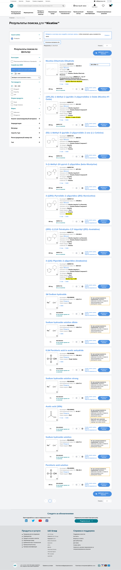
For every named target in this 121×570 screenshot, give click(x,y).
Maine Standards (52, 540)
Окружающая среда (28, 540)
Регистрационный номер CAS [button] (25, 137)
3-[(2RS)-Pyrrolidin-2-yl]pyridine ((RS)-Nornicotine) (70, 196)
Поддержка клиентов (79, 534)
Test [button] (25, 142)
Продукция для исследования (31, 534)
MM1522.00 (70, 64)
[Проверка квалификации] (22, 547)
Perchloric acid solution (57, 465)
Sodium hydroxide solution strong (62, 378)
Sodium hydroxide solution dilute (61, 322)
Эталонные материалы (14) (53, 42)
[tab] (26, 35)
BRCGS (49, 547)
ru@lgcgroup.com (100, 1)
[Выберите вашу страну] (109, 1)
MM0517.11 (70, 232)
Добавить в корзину (104, 89)
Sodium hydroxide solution (58, 437)
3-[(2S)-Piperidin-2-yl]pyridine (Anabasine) (66, 261)
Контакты (48, 1)
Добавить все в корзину (101, 53)
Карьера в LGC (52, 538)
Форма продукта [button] (25, 98)
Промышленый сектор (29, 544)
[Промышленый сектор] (22, 545)
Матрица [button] (25, 128)
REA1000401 (70, 409)
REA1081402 (70, 325)
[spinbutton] (79, 89)
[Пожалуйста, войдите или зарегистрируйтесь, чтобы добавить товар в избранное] (73, 89)
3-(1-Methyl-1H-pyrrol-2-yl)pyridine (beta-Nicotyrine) (71, 164)
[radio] (15, 39)
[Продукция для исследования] (22, 534)
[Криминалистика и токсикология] (22, 543)
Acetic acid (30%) (54, 406)
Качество (21, 1)
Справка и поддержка (38, 1)
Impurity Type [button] (25, 133)
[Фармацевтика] (22, 536)
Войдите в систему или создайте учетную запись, (62, 34)
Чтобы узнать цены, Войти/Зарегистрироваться (91, 89)
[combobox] (41, 5)
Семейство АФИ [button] (25, 65)
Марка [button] (25, 108)
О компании (13, 1)
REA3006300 (70, 297)
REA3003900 (70, 353)
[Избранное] (103, 5)
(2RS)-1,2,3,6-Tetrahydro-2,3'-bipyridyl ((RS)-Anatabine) (73, 229)
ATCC (49, 545)
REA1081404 (70, 381)
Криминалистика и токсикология (32, 542)
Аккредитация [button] (25, 123)
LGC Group (50, 534)
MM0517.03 (70, 136)
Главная (12, 18)
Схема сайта (76, 545)
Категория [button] (25, 57)
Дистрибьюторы (77, 540)
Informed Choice (52, 549)
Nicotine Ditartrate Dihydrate (60, 61)
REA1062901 (70, 468)
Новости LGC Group (53, 536)
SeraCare (50, 543)
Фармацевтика (27, 536)
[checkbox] (12, 61)
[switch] (15, 74)
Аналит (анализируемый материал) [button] (25, 119)
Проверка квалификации (30, 547)
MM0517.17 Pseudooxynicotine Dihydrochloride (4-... (74, 79)
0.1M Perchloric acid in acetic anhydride (64, 350)
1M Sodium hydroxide (56, 294)
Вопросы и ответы (78, 538)
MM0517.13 (70, 199)
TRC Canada (51, 554)
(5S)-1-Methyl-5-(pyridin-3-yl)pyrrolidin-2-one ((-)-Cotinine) (75, 133)
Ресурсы (28, 1)
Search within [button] (25, 35)
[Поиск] (63, 6)
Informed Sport (52, 551)
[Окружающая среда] (22, 540)
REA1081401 (70, 440)
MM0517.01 (70, 264)
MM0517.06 (70, 167)
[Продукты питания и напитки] (22, 538)
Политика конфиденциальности (64, 565)
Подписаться (85, 521)
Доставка (76, 543)
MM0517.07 (70, 102)
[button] (82, 89)
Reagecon (66, 301)
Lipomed (50, 556)
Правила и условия (48, 565)
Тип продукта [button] (25, 82)
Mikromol (66, 68)
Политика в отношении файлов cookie (85, 565)
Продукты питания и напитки (31, 538)
